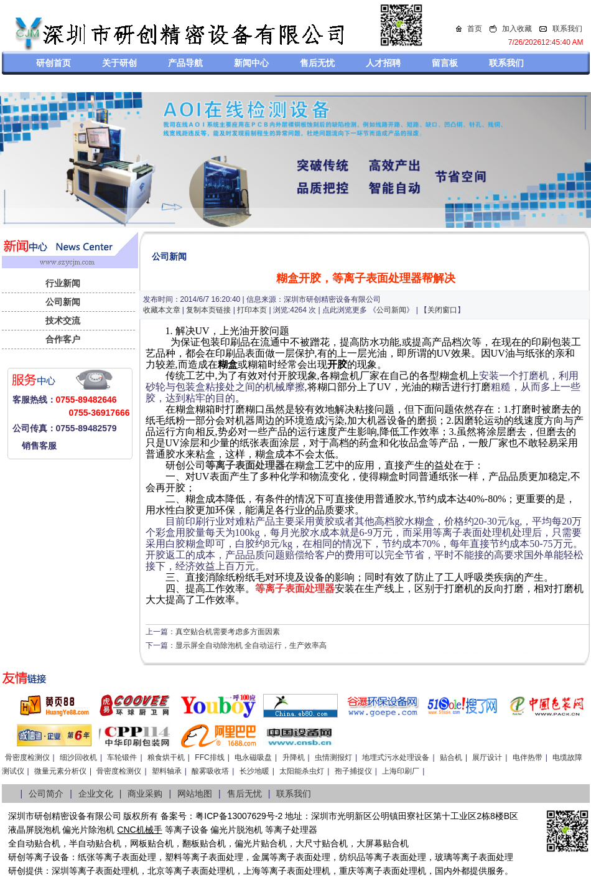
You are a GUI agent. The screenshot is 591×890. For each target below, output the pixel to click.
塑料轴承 (167, 771)
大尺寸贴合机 (322, 843)
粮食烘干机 (166, 757)
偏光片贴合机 (261, 843)
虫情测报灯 (333, 757)
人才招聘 (383, 63)
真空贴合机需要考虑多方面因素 (227, 631)
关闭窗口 (442, 310)
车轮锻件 (122, 757)
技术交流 (62, 321)
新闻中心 (251, 63)
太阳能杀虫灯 (301, 771)
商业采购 (145, 794)
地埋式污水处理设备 (395, 757)
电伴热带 (527, 757)
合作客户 (62, 339)
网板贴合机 (152, 843)
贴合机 (451, 757)
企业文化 (95, 794)
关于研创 (119, 63)
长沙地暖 (254, 771)
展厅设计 (487, 757)
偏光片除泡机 (88, 830)
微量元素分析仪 (60, 771)
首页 (474, 28)
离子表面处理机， (400, 871)
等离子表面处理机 (104, 871)
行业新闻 (62, 283)
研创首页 (53, 63)
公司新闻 (62, 302)
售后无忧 (317, 63)
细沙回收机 (78, 757)
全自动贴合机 (34, 843)
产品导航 (185, 63)
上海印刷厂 (400, 771)
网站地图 (194, 794)
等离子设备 (186, 830)
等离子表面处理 (125, 857)
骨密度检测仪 (27, 757)
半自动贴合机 (95, 843)
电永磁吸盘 (253, 757)
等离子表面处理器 (245, 465)
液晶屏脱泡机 (34, 830)
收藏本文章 (161, 310)
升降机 (293, 757)
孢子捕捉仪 (353, 771)
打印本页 (252, 310)
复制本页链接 (208, 310)
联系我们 (567, 28)
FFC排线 (209, 757)
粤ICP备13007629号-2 (238, 816)
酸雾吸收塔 (210, 771)
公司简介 (46, 794)
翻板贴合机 (204, 843)
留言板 (445, 63)
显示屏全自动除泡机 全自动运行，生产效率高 (251, 645)
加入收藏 (517, 28)
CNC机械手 (139, 830)
